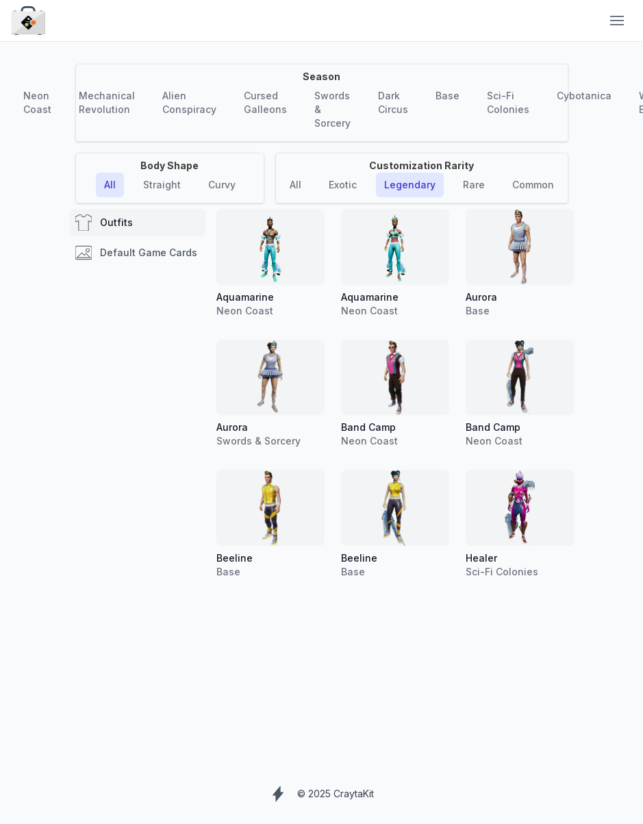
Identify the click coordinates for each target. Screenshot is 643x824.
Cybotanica (584, 95)
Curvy (222, 184)
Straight (162, 184)
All (110, 184)
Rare (474, 184)
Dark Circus (393, 102)
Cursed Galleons (265, 102)
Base (447, 95)
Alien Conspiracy (189, 102)
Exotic (343, 184)
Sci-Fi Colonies (508, 102)
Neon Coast (37, 102)
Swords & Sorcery (332, 109)
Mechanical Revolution (107, 102)
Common (533, 184)
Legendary (410, 184)
